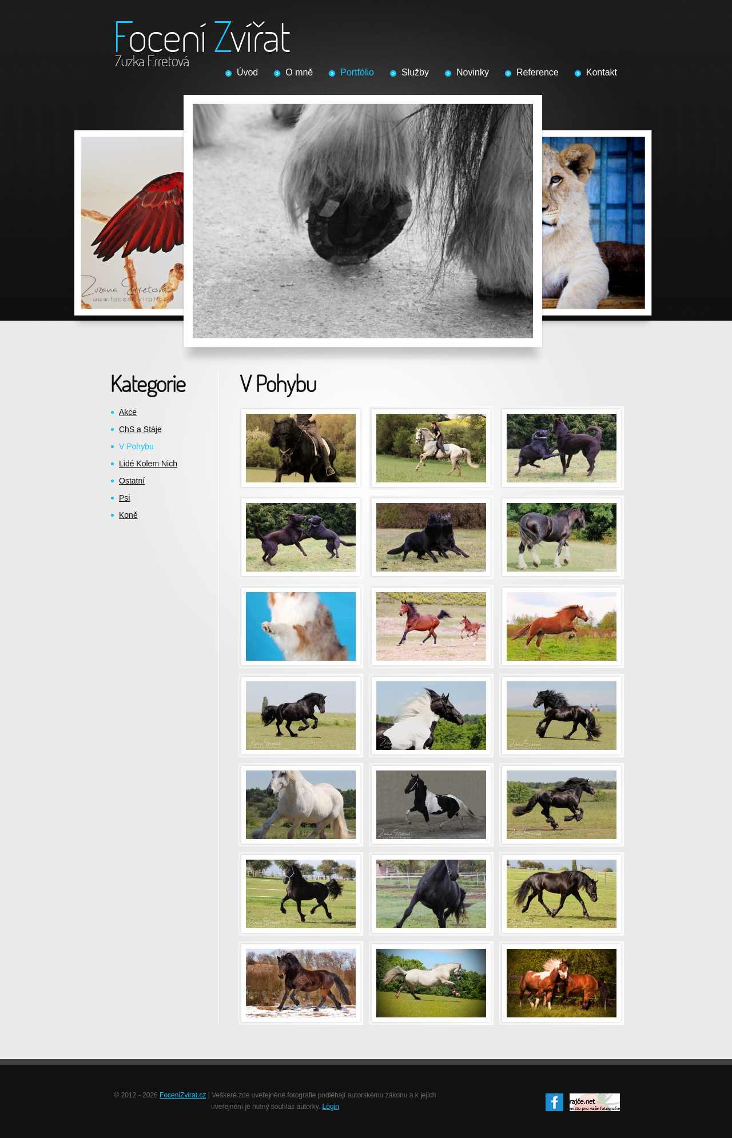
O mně (299, 72)
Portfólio (357, 72)
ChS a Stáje (140, 429)
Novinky (472, 72)
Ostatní (132, 480)
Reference (537, 72)
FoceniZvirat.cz (183, 1095)
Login (331, 1107)
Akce (128, 412)
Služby (415, 72)
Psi (124, 497)
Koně (128, 515)
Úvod (247, 72)
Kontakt (601, 72)
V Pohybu (136, 446)
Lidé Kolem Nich (148, 463)
